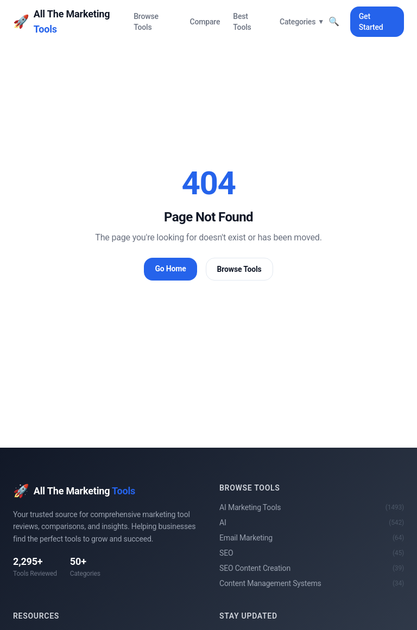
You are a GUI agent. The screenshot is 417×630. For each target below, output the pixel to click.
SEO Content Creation (311, 568)
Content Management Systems (311, 583)
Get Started (371, 21)
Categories (302, 21)
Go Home (170, 268)
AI (311, 522)
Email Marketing (311, 537)
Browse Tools (146, 21)
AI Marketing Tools (311, 507)
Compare (204, 21)
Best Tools (242, 21)
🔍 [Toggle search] (333, 21)
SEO (311, 553)
